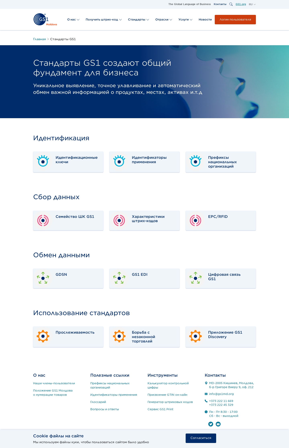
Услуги (185, 19)
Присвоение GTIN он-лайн (167, 394)
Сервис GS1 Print (160, 409)
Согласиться (200, 438)
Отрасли (163, 19)
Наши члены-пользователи (54, 383)
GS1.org (241, 4)
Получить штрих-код (104, 19)
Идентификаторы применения (113, 394)
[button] (252, 4)
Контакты (220, 4)
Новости (205, 19)
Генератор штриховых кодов (170, 402)
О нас (73, 19)
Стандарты (138, 19)
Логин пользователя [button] (235, 19)
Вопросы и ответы (104, 409)
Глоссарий (98, 402)
